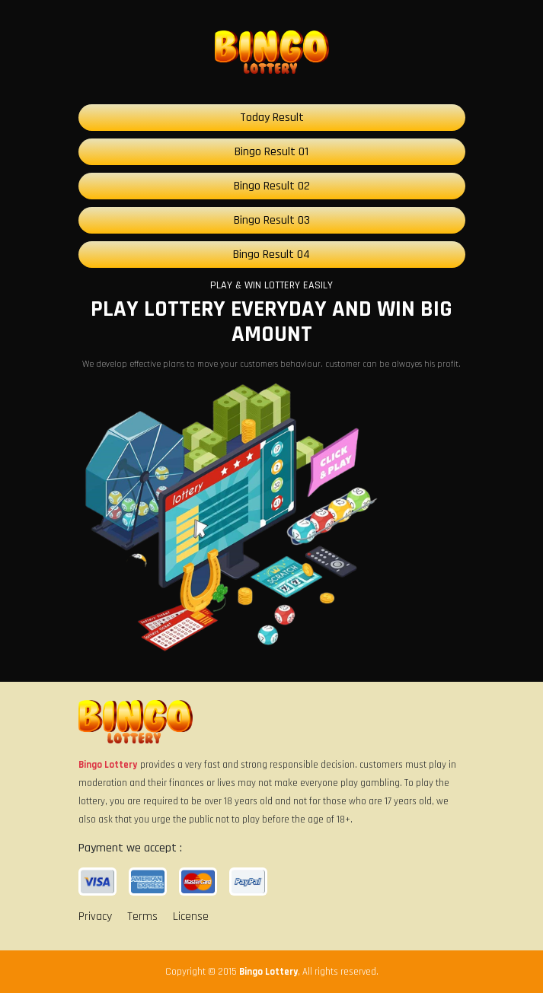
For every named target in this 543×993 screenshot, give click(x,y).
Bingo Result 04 (271, 255)
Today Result (272, 118)
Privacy (95, 917)
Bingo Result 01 (271, 152)
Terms (142, 917)
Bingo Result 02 (272, 186)
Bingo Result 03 (272, 220)
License (191, 917)
